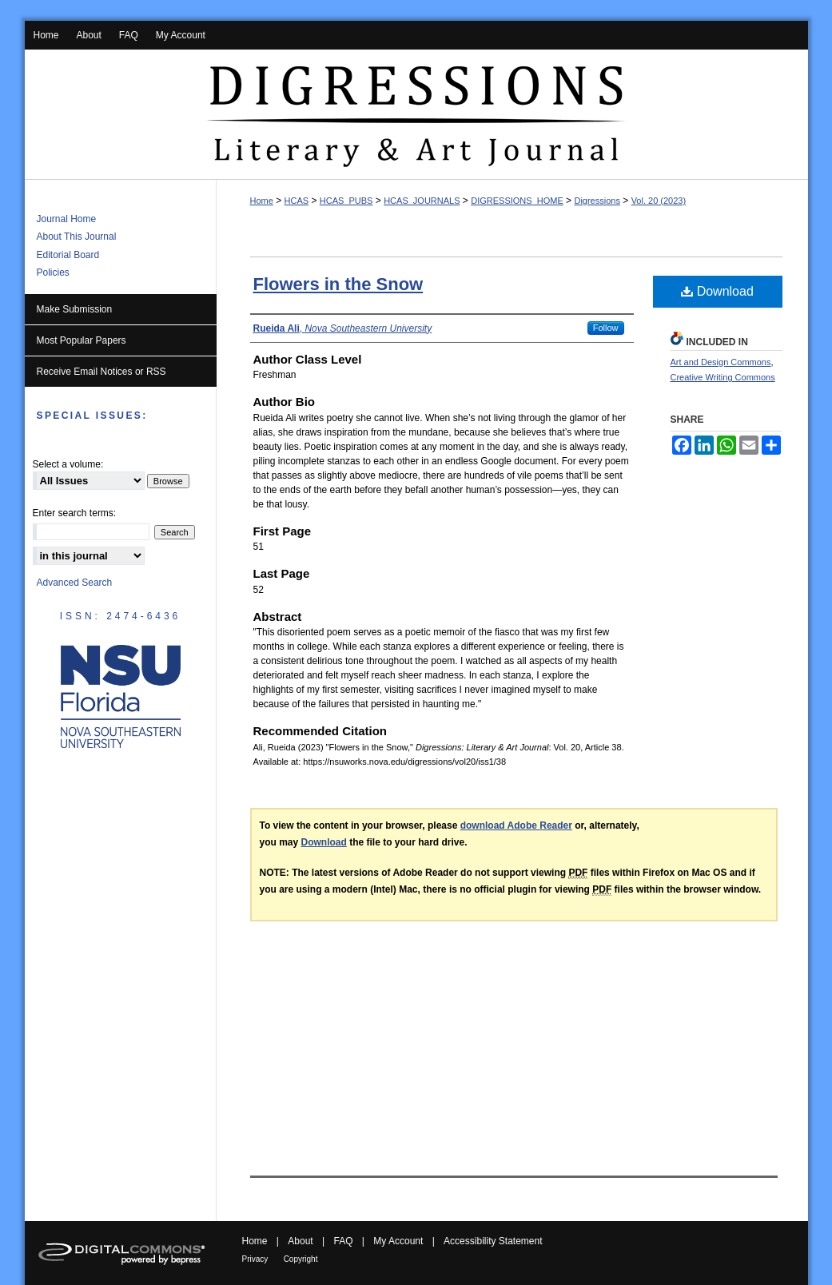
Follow (606, 327)
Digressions (596, 200)
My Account (398, 1241)
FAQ (342, 1241)
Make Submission (75, 309)
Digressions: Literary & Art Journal (416, 115)
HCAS (297, 200)
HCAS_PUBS (346, 200)
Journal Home (67, 219)
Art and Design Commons (721, 362)
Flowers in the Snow (338, 284)
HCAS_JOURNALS (422, 200)
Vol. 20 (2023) (659, 200)
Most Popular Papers (81, 340)
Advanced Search (75, 582)
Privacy (255, 1259)
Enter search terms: (75, 513)
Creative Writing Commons (723, 377)
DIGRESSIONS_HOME (517, 200)
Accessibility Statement (493, 1241)
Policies (53, 272)
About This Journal (77, 236)
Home (261, 200)
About (300, 1241)
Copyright (301, 1259)
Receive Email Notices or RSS (101, 371)
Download (717, 291)
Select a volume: (68, 464)
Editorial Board (68, 255)
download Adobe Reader (516, 825)
